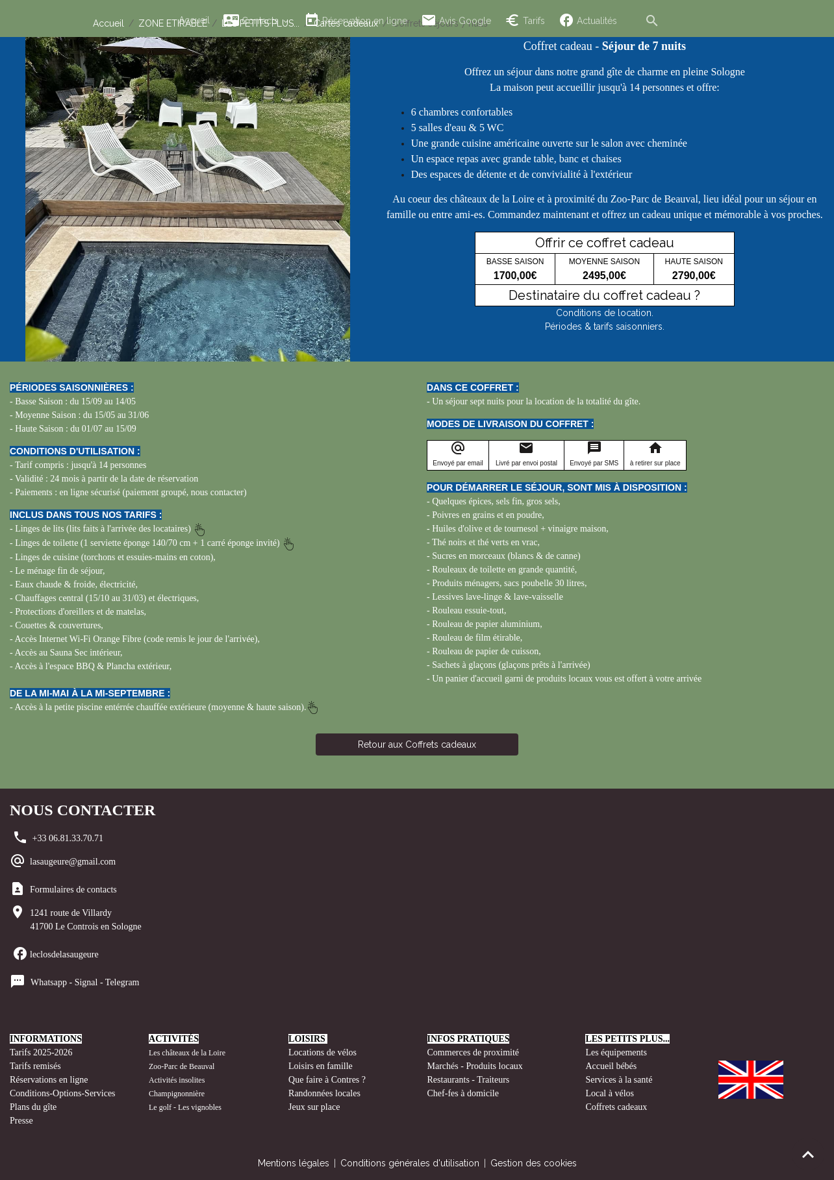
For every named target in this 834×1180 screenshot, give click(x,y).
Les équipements (615, 1052)
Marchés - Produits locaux (476, 1066)
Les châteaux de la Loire (187, 1052)
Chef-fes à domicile (463, 1093)
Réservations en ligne (50, 1080)
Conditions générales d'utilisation (409, 1163)
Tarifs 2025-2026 (41, 1052)
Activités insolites (177, 1080)
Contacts (252, 20)
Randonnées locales (324, 1093)
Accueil (194, 20)
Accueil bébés (611, 1066)
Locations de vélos (322, 1052)
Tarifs (525, 20)
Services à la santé (618, 1080)
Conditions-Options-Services (63, 1093)
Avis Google (456, 20)
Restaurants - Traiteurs (468, 1080)
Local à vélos (609, 1093)
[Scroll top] (808, 1154)
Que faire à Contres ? (327, 1080)
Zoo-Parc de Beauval (181, 1066)
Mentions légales (293, 1163)
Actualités (588, 20)
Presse (21, 1120)
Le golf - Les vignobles (185, 1107)
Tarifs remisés (36, 1066)
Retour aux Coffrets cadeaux (417, 744)
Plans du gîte (33, 1107)
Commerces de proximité (473, 1052)
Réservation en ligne (355, 20)
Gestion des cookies (533, 1163)
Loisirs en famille (321, 1066)
